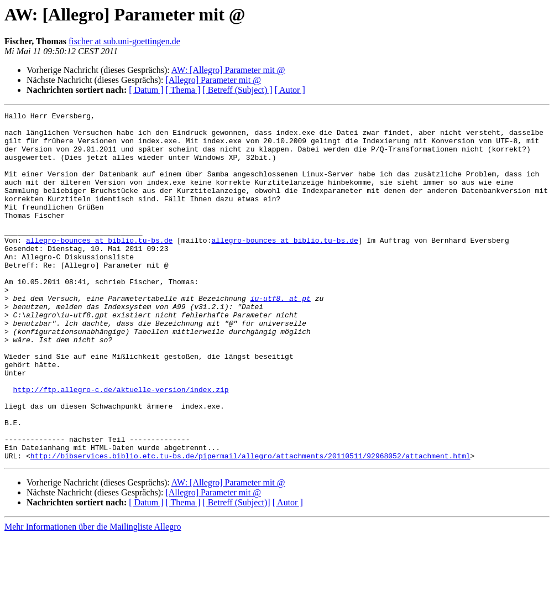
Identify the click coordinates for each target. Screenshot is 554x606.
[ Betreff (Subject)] (236, 572)
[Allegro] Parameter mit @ (212, 80)
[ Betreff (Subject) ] (237, 90)
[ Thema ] (183, 90)
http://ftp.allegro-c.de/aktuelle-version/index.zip (121, 446)
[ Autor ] (290, 90)
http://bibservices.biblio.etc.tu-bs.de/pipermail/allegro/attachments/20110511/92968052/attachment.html (250, 525)
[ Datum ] (146, 90)
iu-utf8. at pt (280, 336)
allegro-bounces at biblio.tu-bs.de (99, 266)
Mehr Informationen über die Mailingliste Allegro (92, 596)
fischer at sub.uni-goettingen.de (124, 41)
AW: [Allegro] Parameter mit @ (228, 70)
